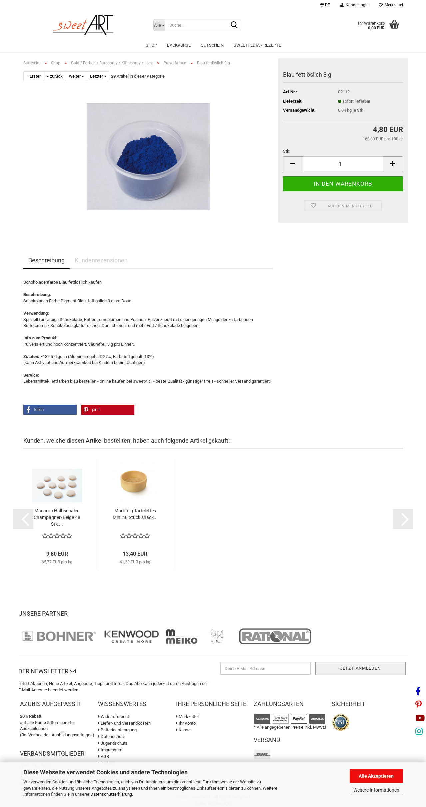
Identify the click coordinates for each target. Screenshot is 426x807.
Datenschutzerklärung (111, 794)
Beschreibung (46, 260)
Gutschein (212, 45)
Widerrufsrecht (113, 716)
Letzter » (98, 76)
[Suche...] (159, 25)
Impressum (110, 749)
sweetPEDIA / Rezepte (257, 45)
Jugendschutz (112, 743)
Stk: (286, 151)
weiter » (76, 76)
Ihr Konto (186, 723)
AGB (103, 756)
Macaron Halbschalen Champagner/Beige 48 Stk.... (57, 517)
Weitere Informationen (376, 790)
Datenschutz (111, 736)
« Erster (34, 76)
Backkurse (179, 45)
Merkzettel (391, 5)
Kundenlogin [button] (354, 5)
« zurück (55, 76)
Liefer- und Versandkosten (124, 723)
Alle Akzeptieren (376, 776)
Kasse (183, 729)
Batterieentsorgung (117, 729)
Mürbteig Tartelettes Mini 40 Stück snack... (135, 514)
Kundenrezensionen (101, 260)
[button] (325, 6)
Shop (151, 45)
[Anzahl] (343, 163)
